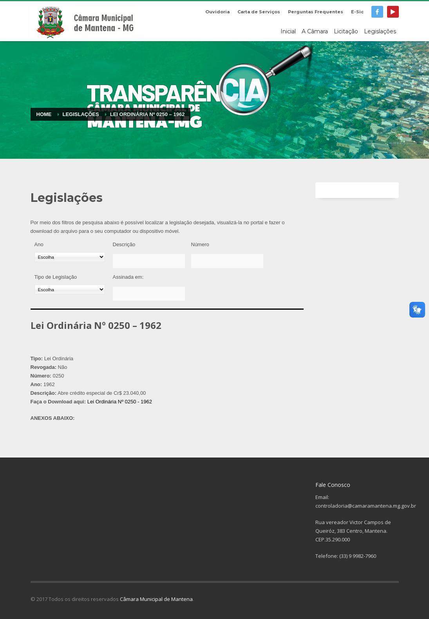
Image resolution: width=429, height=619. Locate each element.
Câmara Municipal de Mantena (156, 599)
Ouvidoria (217, 12)
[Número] (227, 261)
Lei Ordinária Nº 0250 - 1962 (119, 402)
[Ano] (69, 257)
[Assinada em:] (149, 294)
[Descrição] (149, 261)
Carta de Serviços (258, 12)
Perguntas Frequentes (315, 12)
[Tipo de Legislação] (69, 289)
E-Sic (357, 12)
